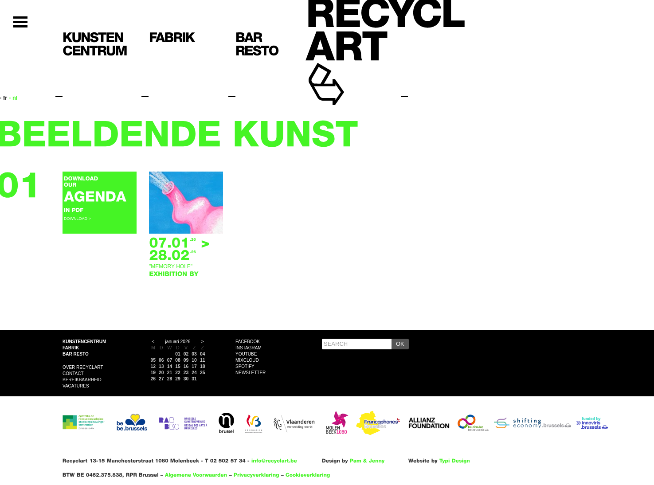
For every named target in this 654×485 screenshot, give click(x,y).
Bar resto (76, 354)
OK (400, 343)
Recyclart (346, 70)
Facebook (247, 341)
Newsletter (250, 372)
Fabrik (71, 347)
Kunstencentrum (84, 341)
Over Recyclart (83, 367)
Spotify (245, 366)
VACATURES (76, 385)
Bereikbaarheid (82, 379)
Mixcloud (247, 360)
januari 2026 (177, 341)
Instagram (248, 347)
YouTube (246, 354)
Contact (73, 373)
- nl (13, 97)
